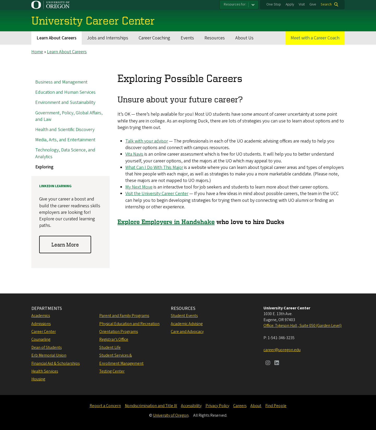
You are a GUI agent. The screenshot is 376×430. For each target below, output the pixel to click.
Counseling (40, 339)
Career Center (43, 331)
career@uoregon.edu (282, 350)
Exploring (44, 167)
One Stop (273, 4)
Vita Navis (134, 154)
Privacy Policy (217, 406)
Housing (38, 379)
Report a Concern (105, 406)
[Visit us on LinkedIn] (276, 363)
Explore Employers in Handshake (166, 221)
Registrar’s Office (113, 339)
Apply (290, 4)
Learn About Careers (57, 38)
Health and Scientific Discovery (65, 129)
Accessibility (191, 406)
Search (326, 4)
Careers (239, 406)
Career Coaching (154, 38)
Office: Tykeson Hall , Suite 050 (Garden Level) (302, 325)
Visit (302, 4)
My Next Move (138, 187)
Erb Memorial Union (48, 355)
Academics (40, 316)
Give (312, 4)
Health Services (44, 371)
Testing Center (112, 371)
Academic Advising (187, 324)
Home (37, 52)
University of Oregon (171, 415)
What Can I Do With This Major (154, 167)
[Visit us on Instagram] (267, 363)
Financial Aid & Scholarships (55, 363)
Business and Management (61, 82)
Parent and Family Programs (124, 316)
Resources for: (235, 4)
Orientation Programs (118, 331)
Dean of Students (46, 347)
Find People (275, 406)
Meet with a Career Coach (315, 38)
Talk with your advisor (146, 141)
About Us (244, 38)
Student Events (184, 316)
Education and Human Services (65, 92)
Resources (214, 38)
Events (187, 38)
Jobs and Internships (107, 38)
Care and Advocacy (187, 331)
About (255, 406)
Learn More (65, 244)
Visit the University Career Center (156, 194)
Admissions (41, 324)
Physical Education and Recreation (129, 324)
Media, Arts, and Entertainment (65, 140)
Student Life (110, 347)
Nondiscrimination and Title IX (151, 406)
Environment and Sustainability (65, 102)
